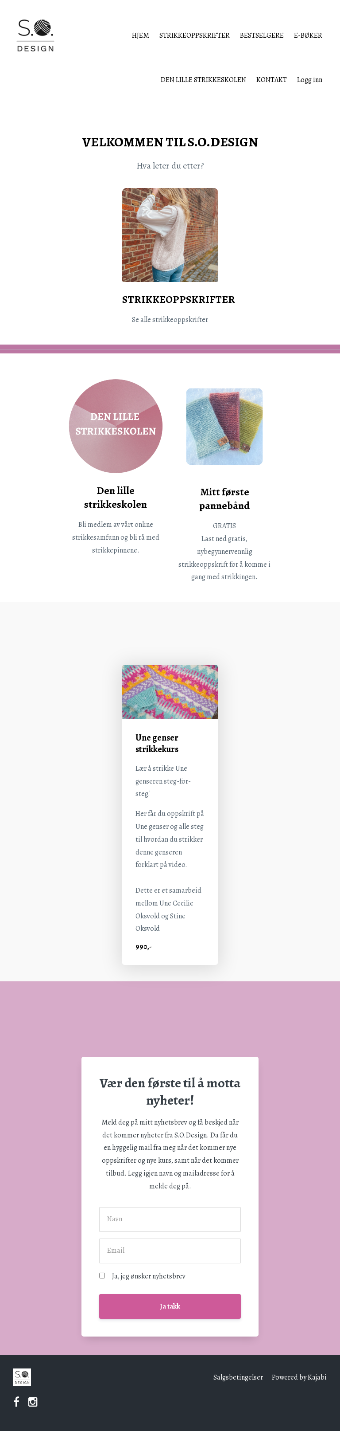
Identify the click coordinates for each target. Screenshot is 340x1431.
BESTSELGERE (262, 35)
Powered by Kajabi (299, 1377)
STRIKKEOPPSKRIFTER (194, 35)
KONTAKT (271, 80)
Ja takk (170, 1306)
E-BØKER (308, 35)
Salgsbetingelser (238, 1377)
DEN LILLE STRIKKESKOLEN (203, 80)
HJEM (140, 35)
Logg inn (309, 80)
